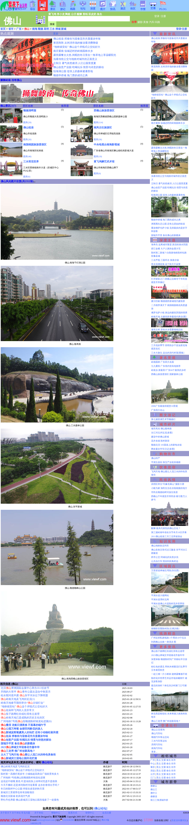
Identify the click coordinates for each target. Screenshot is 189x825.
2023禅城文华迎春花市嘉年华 (20, 747)
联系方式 (72, 812)
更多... (154, 751)
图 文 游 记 (167, 415)
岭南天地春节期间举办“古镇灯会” (22, 702)
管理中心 (89, 812)
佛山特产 (155, 458)
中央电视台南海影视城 (107, 144)
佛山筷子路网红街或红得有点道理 (167, 651)
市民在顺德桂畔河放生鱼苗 (164, 492)
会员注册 (106, 812)
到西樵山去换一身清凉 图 (163, 642)
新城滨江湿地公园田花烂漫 (19, 758)
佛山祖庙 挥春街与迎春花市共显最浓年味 (77, 38)
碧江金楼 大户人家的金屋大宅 (166, 248)
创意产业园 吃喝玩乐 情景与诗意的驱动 (26, 739)
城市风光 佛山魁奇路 (161, 428)
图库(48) (27, 156)
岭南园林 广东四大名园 (162, 362)
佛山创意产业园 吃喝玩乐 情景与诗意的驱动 (78, 67)
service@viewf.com (46, 820)
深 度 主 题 (167, 240)
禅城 (58, 29)
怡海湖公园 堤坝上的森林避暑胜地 (73, 71)
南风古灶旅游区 (103, 127)
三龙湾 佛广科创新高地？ (18, 751)
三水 (52, 29)
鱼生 (99, 14)
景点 (158, 760)
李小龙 (61, 14)
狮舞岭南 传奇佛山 (11, 80)
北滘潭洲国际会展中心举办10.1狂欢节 (25, 688)
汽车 (151, 22)
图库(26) (27, 139)
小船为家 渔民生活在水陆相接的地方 (169, 488)
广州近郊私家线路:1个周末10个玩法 (168, 638)
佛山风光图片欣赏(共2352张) (17, 181)
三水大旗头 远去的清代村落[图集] (167, 352)
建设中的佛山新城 (160, 436)
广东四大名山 (157, 410)
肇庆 (152, 767)
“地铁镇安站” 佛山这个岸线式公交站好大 (76, 47)
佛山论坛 (47, 762)
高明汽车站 (156, 744)
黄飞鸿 (52, 14)
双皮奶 (92, 14)
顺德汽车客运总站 (160, 737)
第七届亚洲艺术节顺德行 (163, 419)
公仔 (73, 14)
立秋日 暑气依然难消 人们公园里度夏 (74, 63)
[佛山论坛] (100, 808)
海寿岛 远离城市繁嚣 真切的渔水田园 (169, 244)
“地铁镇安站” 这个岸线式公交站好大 (24, 706)
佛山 (26, 29)
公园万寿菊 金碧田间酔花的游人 (22, 728)
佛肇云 (153, 786)
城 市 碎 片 (167, 424)
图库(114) (98, 122)
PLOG (163, 8)
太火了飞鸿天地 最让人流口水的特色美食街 (28, 754)
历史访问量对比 (179, 820)
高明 (46, 29)
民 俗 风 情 (167, 480)
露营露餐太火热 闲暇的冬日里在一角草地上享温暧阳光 (84, 55)
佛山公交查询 (158, 729)
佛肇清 (153, 796)
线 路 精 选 (167, 633)
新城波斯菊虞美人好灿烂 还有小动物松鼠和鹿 (29, 732)
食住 (168, 760)
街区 (133, 7)
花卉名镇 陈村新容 (160, 441)
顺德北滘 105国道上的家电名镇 (166, 445)
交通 (153, 7)
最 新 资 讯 (167, 34)
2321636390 (67, 820)
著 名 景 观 (167, 358)
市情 (143, 8)
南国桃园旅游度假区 (35, 144)
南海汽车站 (156, 748)
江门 (152, 777)
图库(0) (97, 173)
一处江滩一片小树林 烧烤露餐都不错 (169, 674)
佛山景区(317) (8, 106)
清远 (152, 770)
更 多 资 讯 (167, 647)
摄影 (140, 22)
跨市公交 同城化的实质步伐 (164, 557)
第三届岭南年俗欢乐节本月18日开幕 (169, 532)
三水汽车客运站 (159, 741)
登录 (156, 16)
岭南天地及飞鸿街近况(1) (18, 699)
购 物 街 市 (167, 454)
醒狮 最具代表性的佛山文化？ (166, 528)
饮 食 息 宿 (167, 467)
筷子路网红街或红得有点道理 (20, 714)
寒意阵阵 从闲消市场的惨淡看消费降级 (75, 42)
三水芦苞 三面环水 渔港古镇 (165, 260)
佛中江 (153, 793)
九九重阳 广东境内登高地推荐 (166, 366)
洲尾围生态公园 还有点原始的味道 (168, 224)
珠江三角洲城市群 (159, 800)
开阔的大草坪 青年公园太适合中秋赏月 (26, 691)
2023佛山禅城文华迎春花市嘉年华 (167, 655)
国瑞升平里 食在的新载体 (18, 743)
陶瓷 (67, 14)
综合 (32, 8)
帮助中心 (55, 812)
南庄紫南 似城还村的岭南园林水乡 (73, 51)
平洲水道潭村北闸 (160, 599)
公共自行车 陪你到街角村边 (164, 561)
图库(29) (27, 122)
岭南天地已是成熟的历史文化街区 (23, 717)
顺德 (40, 29)
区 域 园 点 (167, 566)
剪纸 (85, 14)
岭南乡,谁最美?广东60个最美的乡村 (168, 370)
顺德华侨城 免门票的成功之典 (70, 75)
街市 (173, 760)
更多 (55, 33)
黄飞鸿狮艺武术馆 (104, 161)
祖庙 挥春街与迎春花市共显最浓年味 (24, 736)
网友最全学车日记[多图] (163, 449)
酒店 (123, 7)
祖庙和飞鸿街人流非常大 (17, 710)
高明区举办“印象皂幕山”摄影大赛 (167, 484)
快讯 (112, 8)
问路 (157, 22)
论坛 (83, 7)
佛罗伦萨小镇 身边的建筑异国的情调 (169, 312)
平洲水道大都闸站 (160, 595)
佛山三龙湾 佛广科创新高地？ (166, 721)
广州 (152, 760)
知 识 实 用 (167, 541)
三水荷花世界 (31, 161)
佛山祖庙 (28, 127)
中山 (152, 763)
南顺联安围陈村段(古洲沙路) (165, 628)
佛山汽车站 (156, 733)
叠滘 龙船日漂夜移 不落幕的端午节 (23, 725)
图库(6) (26, 176)
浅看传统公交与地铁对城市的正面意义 (75, 59)
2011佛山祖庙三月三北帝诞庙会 (166, 536)
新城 (63, 29)
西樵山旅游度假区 (104, 110)
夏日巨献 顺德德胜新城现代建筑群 (168, 301)
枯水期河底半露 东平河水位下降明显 (24, 695)
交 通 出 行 (169, 725)
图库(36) (98, 139)
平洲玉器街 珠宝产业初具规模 (166, 462)
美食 (145, 22)
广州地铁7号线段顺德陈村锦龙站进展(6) (26, 721)
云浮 (152, 774)
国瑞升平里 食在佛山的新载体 (166, 235)
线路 (72, 7)
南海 (34, 29)
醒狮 (79, 14)
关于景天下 (5, 812)
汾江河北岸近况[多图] (162, 432)
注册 (163, 16)
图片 (102, 8)
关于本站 (16, 812)
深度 (93, 7)
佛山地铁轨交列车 (160, 545)
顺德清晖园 (29, 110)
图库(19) (98, 156)
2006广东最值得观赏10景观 (164, 406)
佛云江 (153, 789)
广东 (18, 29)
